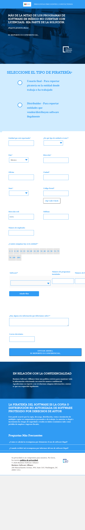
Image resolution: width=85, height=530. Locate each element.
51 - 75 (56, 251)
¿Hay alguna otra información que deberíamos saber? (29, 316)
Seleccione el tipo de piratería (39, 72)
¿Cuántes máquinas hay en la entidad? (22, 244)
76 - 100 (12, 258)
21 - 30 (36, 251)
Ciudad (46, 172)
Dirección (46, 155)
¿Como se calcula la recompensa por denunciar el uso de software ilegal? (38, 442)
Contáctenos (66, 4)
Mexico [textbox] (14, 160)
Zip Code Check (51, 201)
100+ (19, 258)
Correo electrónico (16, 334)
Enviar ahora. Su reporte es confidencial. (45, 352)
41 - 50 (49, 251)
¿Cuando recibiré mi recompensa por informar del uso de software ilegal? (39, 448)
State (10, 188)
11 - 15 (22, 251)
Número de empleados (16, 228)
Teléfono (46, 212)
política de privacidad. (29, 460)
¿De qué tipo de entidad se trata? (55, 138)
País (9, 155)
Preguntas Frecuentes (45, 4)
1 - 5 (11, 251)
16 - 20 (29, 251)
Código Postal (48, 188)
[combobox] (54, 143)
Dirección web (13, 212)
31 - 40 (43, 251)
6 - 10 (16, 251)
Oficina (11, 172)
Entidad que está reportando (19, 138)
